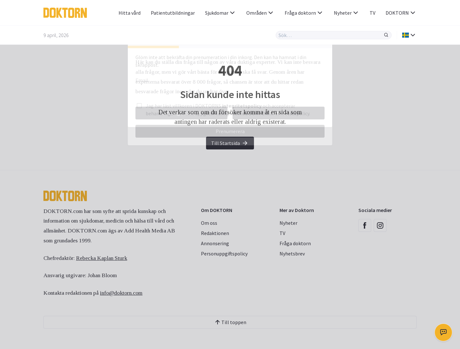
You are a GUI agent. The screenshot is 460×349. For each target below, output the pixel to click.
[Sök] (386, 35)
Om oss (209, 223)
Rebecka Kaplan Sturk (101, 258)
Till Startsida (230, 143)
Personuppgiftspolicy (224, 253)
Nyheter (346, 13)
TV (372, 13)
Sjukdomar (220, 13)
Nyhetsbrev (292, 253)
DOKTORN (401, 13)
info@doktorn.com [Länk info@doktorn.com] (121, 293)
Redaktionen (215, 233)
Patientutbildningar (173, 13)
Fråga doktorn (304, 13)
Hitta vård (130, 13)
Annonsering (215, 243)
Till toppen (230, 322)
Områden (260, 13)
